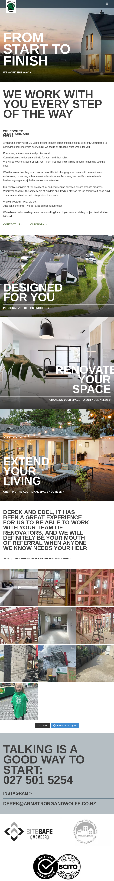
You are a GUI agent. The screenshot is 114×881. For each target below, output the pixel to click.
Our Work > (38, 224)
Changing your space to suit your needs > (80, 400)
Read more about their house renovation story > (42, 559)
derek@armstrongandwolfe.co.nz (49, 800)
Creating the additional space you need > (33, 492)
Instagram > (17, 789)
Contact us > (12, 224)
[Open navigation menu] (107, 4)
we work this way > (17, 73)
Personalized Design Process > (26, 308)
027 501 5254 (38, 776)
